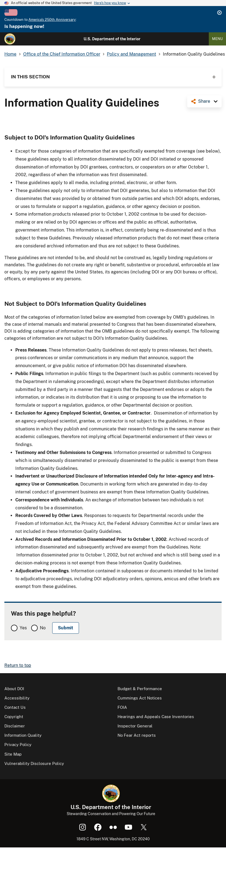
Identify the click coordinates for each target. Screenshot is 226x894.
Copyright (13, 716)
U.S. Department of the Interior (112, 39)
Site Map (13, 754)
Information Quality (23, 735)
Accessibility (17, 698)
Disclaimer (14, 726)
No (43, 627)
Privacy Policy (17, 744)
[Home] (9, 38)
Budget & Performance (140, 688)
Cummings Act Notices (140, 698)
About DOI (14, 688)
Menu (217, 39)
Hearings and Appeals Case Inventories (156, 716)
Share (204, 101)
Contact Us (15, 707)
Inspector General (135, 726)
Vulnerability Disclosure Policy (34, 763)
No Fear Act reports (137, 735)
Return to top (17, 665)
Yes (23, 627)
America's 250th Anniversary (52, 20)
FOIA (122, 707)
